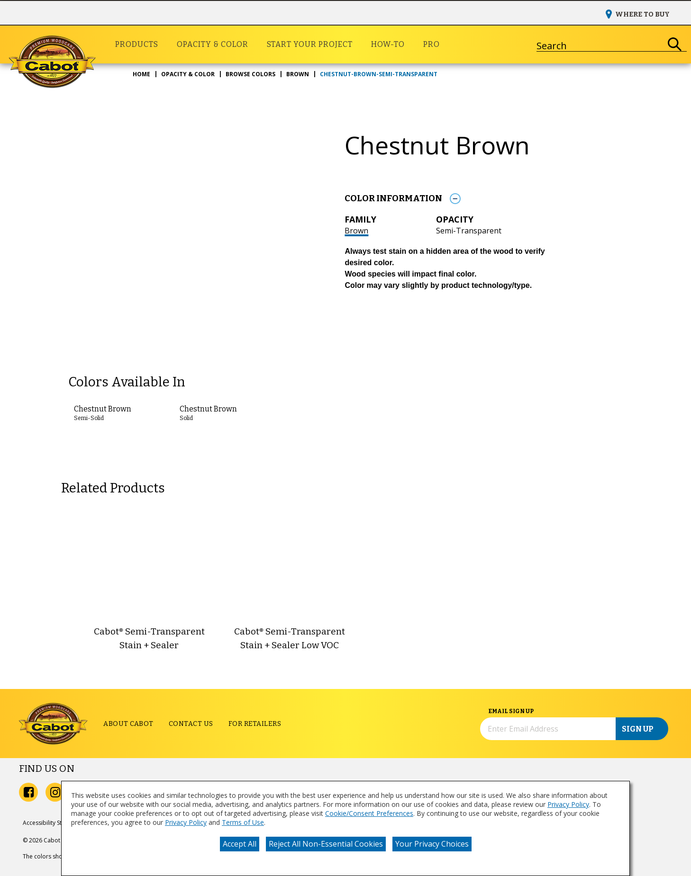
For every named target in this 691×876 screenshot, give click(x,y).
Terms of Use (243, 822)
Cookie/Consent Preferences (369, 813)
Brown (356, 230)
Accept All (239, 844)
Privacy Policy (568, 804)
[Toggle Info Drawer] (455, 198)
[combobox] (599, 44)
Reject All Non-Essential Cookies (326, 844)
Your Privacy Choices (432, 844)
